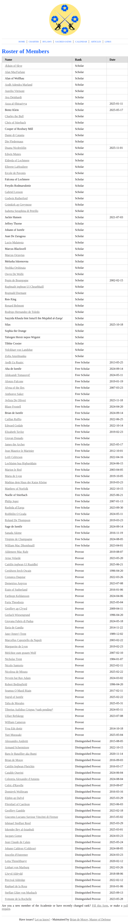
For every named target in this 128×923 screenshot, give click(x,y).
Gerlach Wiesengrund (17, 614)
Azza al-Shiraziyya (16, 103)
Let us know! (42, 919)
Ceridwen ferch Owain (18, 570)
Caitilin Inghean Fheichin (19, 766)
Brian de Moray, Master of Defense (90, 919)
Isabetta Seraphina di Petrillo (21, 210)
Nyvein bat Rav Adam (18, 678)
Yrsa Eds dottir (13, 728)
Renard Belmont (14, 305)
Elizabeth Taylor (14, 431)
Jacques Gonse (13, 835)
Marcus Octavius (15, 255)
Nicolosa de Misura (16, 671)
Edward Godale (14, 425)
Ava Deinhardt (13, 97)
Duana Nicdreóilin (15, 147)
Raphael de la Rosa (16, 886)
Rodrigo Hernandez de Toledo (22, 311)
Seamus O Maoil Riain (18, 690)
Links (108, 41)
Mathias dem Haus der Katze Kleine (26, 482)
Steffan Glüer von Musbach (21, 892)
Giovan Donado (14, 438)
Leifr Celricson (13, 457)
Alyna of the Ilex (15, 387)
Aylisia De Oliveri (15, 400)
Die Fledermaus (14, 141)
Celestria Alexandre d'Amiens (22, 779)
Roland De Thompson (17, 520)
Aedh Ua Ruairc (14, 362)
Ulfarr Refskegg (14, 715)
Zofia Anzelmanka (15, 356)
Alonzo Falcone (14, 381)
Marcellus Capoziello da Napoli (23, 640)
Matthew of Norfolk (16, 488)
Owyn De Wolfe (14, 274)
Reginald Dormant (15, 293)
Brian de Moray (14, 760)
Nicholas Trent (13, 659)
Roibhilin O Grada (15, 513)
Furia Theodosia (14, 602)
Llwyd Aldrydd (14, 873)
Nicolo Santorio (14, 665)
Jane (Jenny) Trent (15, 633)
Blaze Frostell (13, 406)
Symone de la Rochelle (18, 898)
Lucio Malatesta (14, 242)
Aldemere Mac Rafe (16, 551)
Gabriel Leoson (14, 192)
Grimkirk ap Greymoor (18, 204)
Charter (34, 41)
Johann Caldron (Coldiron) (20, 848)
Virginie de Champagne (18, 539)
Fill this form (100, 905)
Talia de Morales (14, 703)
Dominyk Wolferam (16, 791)
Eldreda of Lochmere (17, 160)
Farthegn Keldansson (17, 595)
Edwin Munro (13, 154)
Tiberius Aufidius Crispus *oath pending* (29, 709)
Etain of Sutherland (16, 589)
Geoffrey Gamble (15, 810)
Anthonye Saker (14, 393)
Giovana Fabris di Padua (19, 621)
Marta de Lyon (13, 476)
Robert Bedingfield (16, 684)
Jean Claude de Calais (17, 842)
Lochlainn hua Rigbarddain (20, 463)
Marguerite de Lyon (16, 646)
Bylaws (47, 41)
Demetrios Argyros (16, 583)
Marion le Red (13, 469)
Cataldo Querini (14, 772)
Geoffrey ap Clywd (16, 608)
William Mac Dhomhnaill (20, 545)
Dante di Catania (14, 135)
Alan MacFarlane (15, 72)
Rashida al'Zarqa (14, 507)
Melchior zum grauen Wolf (20, 652)
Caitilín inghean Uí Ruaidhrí (21, 564)
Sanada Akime (13, 532)
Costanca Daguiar (15, 577)
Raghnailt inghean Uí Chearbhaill (24, 286)
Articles (96, 41)
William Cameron (15, 722)
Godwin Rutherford (16, 198)
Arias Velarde (13, 558)
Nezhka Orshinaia (15, 267)
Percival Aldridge (15, 880)
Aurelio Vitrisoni (15, 91)
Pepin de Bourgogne (16, 280)
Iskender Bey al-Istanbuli (19, 829)
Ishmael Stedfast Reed (18, 823)
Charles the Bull (14, 116)
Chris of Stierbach (15, 122)
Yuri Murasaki (13, 734)
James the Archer (15, 444)
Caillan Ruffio (13, 419)
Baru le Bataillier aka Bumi (21, 753)
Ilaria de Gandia (14, 627)
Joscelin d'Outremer (16, 854)
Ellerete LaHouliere (16, 166)
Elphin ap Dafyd (14, 797)
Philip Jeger (12, 501)
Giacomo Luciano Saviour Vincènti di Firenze (31, 816)
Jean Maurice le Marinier (19, 450)
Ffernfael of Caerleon (17, 804)
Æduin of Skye (13, 65)
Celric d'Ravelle (14, 785)
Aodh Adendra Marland (18, 84)
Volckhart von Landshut (18, 349)
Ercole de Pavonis (15, 173)
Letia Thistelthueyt (16, 861)
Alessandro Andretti (16, 741)
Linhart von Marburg (17, 867)
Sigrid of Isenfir (14, 696)
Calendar (81, 41)
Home (22, 41)
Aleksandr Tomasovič (17, 375)
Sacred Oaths (63, 41)
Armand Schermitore (17, 747)
